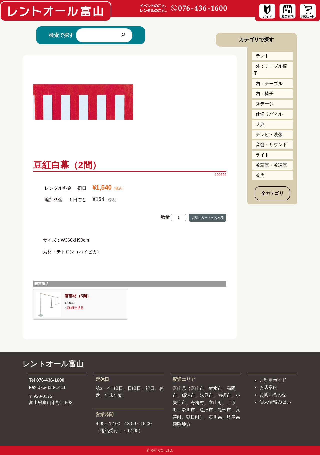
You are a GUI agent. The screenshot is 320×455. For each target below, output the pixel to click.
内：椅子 (265, 93)
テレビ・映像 (269, 134)
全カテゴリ (272, 193)
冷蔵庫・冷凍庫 (271, 165)
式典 (260, 124)
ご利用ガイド (273, 380)
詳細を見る (76, 307)
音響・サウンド (271, 144)
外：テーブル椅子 (270, 70)
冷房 (260, 175)
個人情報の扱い (275, 401)
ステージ (265, 103)
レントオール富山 (53, 364)
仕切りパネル (269, 114)
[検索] (123, 35)
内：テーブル (269, 83)
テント (262, 55)
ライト (262, 154)
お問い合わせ (273, 394)
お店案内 (269, 387)
